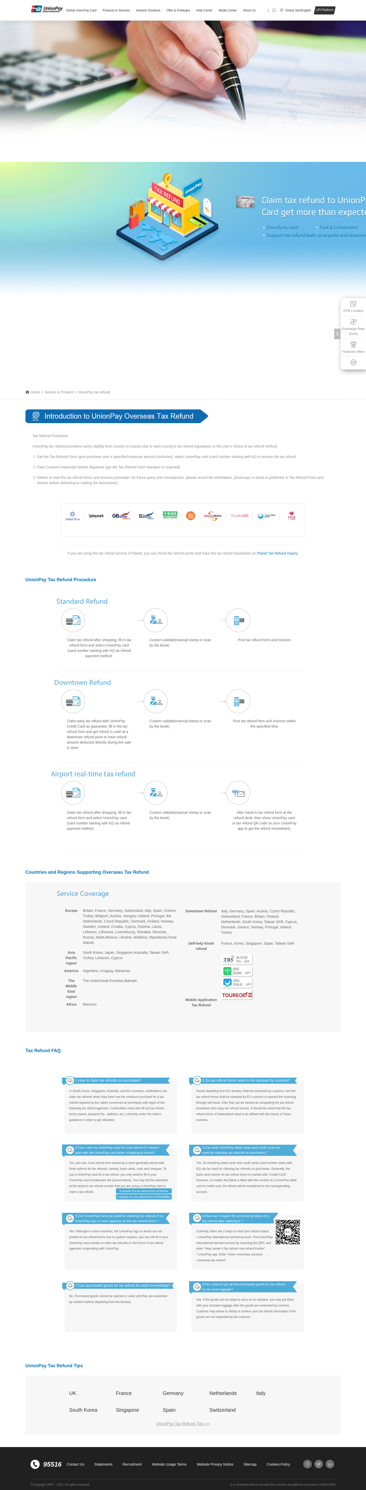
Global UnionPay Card (81, 10)
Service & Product (59, 392)
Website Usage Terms (169, 1464)
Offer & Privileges (178, 10)
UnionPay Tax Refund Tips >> (183, 1424)
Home (35, 392)
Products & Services (116, 10)
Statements (104, 1464)
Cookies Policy (278, 1464)
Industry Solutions (148, 10)
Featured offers (353, 347)
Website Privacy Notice (215, 1464)
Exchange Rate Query (353, 326)
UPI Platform (324, 10)
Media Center (228, 10)
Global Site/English (298, 10)
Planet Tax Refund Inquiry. (277, 553)
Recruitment (132, 1464)
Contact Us (75, 1464)
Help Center (204, 10)
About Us (249, 10)
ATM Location (353, 307)
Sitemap (249, 1464)
